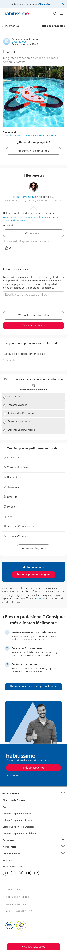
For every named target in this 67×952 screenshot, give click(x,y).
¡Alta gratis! (44, 4)
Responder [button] (33, 233)
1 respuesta (10, 132)
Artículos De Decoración (21, 413)
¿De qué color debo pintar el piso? (24, 354)
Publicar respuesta (33, 325)
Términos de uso (14, 890)
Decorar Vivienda (17, 405)
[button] (33, 793)
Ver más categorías (34, 548)
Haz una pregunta (52, 26)
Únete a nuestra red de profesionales (33, 686)
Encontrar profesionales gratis (34, 574)
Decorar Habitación (19, 421)
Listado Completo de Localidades (19, 833)
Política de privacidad (17, 897)
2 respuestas (9, 360)
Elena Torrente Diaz (25, 197)
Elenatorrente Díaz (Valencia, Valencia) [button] (25, 201)
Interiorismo (14, 396)
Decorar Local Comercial (22, 430)
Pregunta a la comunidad (33, 150)
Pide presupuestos (33, 946)
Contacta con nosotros (13, 866)
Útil (8, 248)
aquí (23, 595)
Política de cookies (15, 904)
